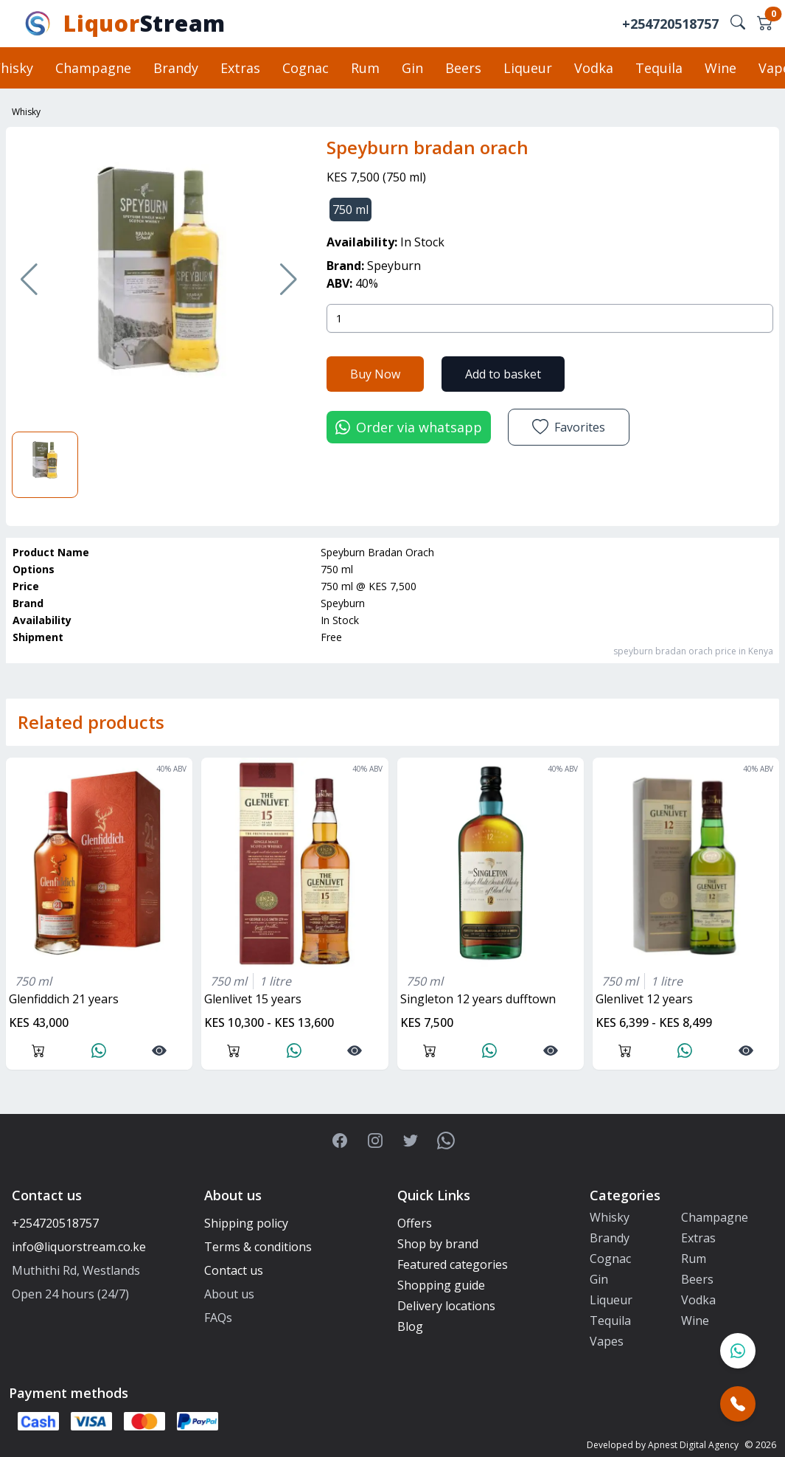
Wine (720, 68)
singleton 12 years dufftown (478, 999)
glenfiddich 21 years (64, 999)
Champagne (93, 68)
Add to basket (503, 373)
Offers (414, 1223)
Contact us (233, 1270)
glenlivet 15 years (252, 999)
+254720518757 (670, 23)
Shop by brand (437, 1244)
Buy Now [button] (375, 373)
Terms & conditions (258, 1247)
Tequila (659, 68)
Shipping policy (246, 1223)
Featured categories (452, 1264)
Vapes (607, 1341)
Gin (412, 68)
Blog (410, 1326)
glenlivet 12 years (644, 999)
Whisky (26, 111)
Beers (463, 68)
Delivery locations (446, 1306)
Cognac (305, 68)
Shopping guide (441, 1285)
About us (229, 1294)
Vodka (593, 68)
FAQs (218, 1317)
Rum (365, 68)
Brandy (175, 68)
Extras (240, 68)
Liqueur (527, 68)
